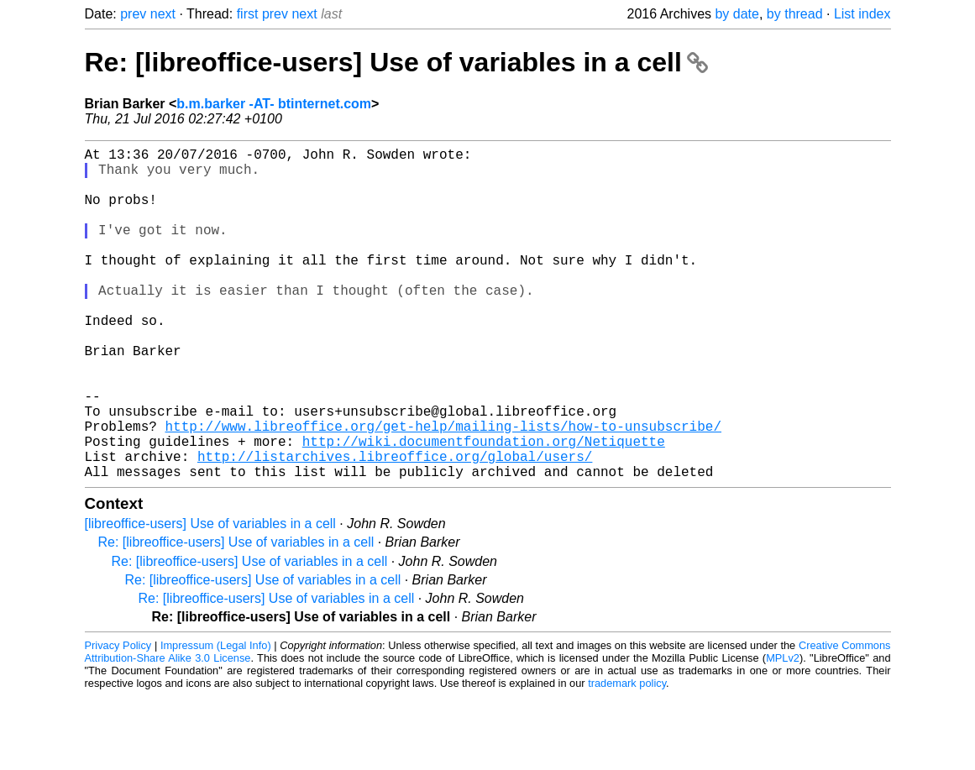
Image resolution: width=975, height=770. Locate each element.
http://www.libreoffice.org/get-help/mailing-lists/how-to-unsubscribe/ (443, 489)
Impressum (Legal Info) (215, 719)
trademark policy (627, 757)
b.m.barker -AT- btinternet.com (273, 104)
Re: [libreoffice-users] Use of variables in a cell (396, 62)
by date (736, 14)
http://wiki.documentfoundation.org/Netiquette (483, 508)
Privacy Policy (118, 719)
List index (862, 14)
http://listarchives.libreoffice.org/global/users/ (394, 526)
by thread (795, 14)
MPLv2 (782, 731)
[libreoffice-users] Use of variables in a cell (210, 597)
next (163, 14)
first (248, 14)
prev (133, 14)
